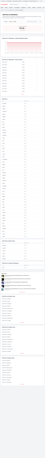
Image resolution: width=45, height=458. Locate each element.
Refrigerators (23, 7)
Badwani (3, 114)
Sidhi (3, 223)
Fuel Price (29, 7)
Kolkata (3, 256)
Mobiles (2, 7)
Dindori (3, 148)
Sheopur (3, 217)
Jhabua (3, 167)
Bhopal (3, 127)
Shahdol (3, 212)
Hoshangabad (4, 159)
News (44, 7)
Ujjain (3, 231)
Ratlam (3, 199)
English (42, 1)
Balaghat (3, 116)
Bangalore (4, 258)
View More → (23, 322)
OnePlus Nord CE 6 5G (33, 1)
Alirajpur (3, 106)
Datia (3, 140)
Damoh (3, 138)
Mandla (3, 177)
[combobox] (18, 4)
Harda (3, 156)
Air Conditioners (17, 7)
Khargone (4, 175)
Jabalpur (3, 164)
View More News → (22, 292)
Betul (3, 122)
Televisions (11, 7)
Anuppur (3, 108)
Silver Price (39, 7)
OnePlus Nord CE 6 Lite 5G (17, 1)
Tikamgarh (4, 228)
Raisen (3, 193)
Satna (3, 204)
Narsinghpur (4, 185)
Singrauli (3, 225)
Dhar (3, 146)
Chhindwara (4, 135)
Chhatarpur (4, 132)
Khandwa (3, 172)
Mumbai (3, 250)
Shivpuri (3, 220)
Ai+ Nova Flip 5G (25, 1)
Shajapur (3, 215)
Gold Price (34, 7)
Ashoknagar (4, 111)
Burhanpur (4, 130)
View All (22, 94)
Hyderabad (4, 245)
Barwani (3, 119)
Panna (3, 191)
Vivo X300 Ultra (9, 1)
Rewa (3, 201)
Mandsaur (4, 180)
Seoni (3, 209)
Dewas (3, 143)
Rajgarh (3, 196)
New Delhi (4, 248)
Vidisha (3, 236)
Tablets (6, 7)
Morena (3, 183)
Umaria (3, 233)
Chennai (3, 253)
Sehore (3, 207)
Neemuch (4, 188)
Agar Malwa (4, 103)
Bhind (3, 124)
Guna (3, 151)
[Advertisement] (36, 4)
